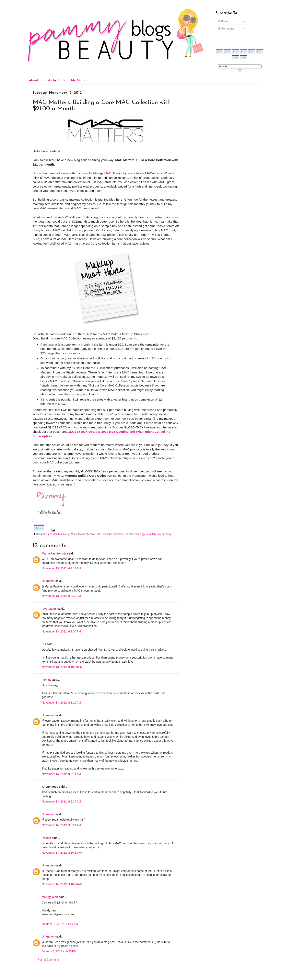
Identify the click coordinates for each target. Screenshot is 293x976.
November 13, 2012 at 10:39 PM (62, 667)
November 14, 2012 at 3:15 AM (61, 702)
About (33, 80)
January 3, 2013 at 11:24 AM (60, 923)
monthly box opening (159, 534)
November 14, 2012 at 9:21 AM (61, 825)
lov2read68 (49, 608)
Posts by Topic (54, 80)
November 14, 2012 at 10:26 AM (62, 884)
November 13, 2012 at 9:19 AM (61, 568)
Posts (223, 21)
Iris (44, 644)
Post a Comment (48, 959)
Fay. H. (46, 679)
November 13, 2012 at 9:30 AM (61, 595)
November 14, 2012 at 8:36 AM (61, 801)
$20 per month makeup (56, 534)
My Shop (78, 80)
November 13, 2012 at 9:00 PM (61, 631)
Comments (226, 28)
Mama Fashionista (54, 553)
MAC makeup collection (110, 534)
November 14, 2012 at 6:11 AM (61, 774)
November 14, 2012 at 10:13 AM (62, 852)
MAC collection (86, 534)
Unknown (48, 581)
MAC (107, 173)
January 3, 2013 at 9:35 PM (59, 951)
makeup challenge (135, 534)
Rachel (46, 838)
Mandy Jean (50, 897)
